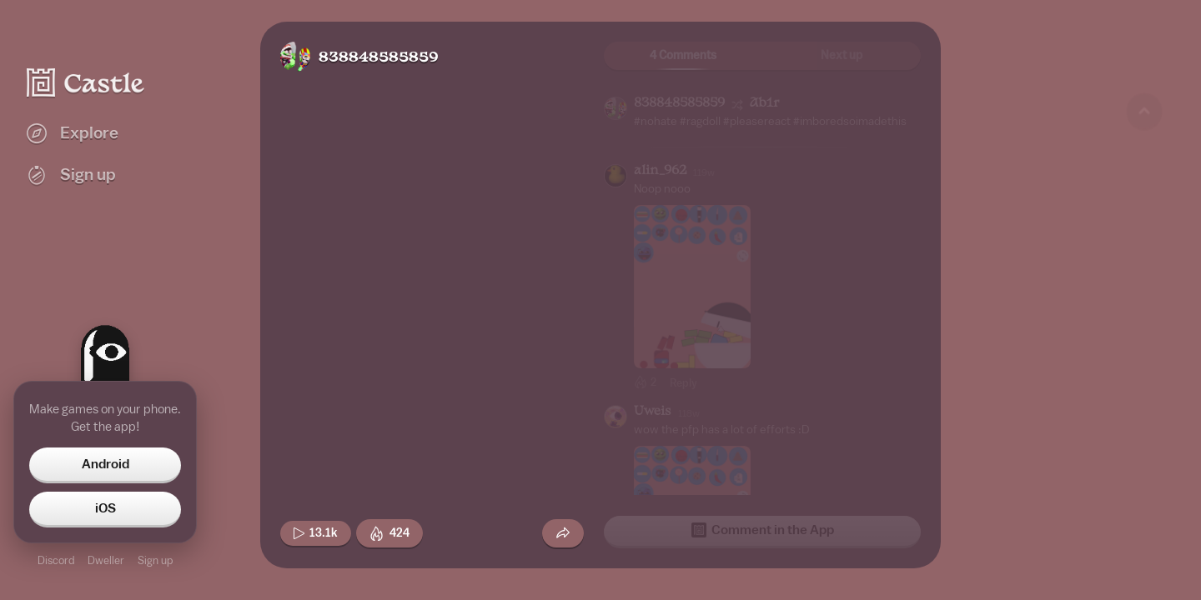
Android (105, 464)
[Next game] (1144, 496)
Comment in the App (762, 530)
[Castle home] (86, 82)
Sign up (155, 560)
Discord (56, 560)
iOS (105, 508)
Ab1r (764, 104)
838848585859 (379, 58)
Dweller (106, 560)
